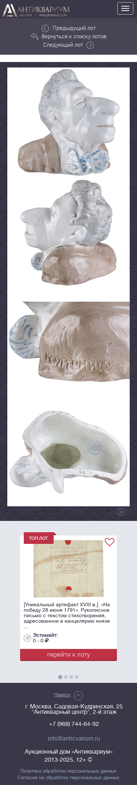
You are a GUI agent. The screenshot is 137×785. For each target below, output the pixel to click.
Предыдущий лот (69, 28)
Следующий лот (68, 45)
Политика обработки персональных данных (68, 771)
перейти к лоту (68, 654)
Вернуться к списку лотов (68, 36)
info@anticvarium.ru (74, 738)
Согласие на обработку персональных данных (68, 778)
